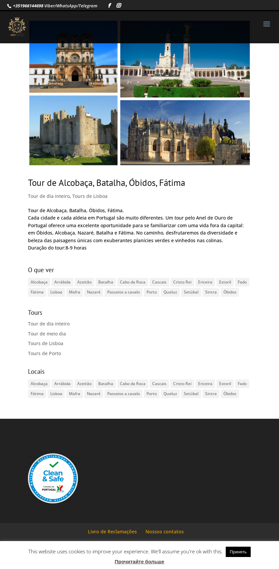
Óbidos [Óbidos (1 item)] (229, 292)
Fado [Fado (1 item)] (242, 282)
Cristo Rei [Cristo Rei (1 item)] (182, 282)
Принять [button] (238, 552)
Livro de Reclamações (112, 531)
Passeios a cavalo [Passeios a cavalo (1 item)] (123, 292)
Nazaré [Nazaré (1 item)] (94, 292)
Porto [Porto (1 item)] (151, 292)
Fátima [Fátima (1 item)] (37, 292)
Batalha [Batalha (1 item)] (105, 282)
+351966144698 (27, 6)
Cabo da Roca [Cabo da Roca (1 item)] (132, 282)
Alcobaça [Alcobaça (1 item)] (39, 282)
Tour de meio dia (47, 333)
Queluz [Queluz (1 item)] (170, 292)
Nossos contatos (164, 531)
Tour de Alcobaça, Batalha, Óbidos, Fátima (106, 182)
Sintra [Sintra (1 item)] (211, 292)
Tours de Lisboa (90, 196)
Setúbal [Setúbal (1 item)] (191, 292)
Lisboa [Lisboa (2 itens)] (56, 292)
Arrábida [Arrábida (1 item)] (62, 282)
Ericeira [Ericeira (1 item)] (205, 282)
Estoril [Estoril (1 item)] (225, 282)
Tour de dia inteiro (49, 196)
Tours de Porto (44, 353)
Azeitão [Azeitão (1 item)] (84, 282)
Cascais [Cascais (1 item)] (159, 282)
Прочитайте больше (139, 561)
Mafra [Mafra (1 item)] (74, 292)
